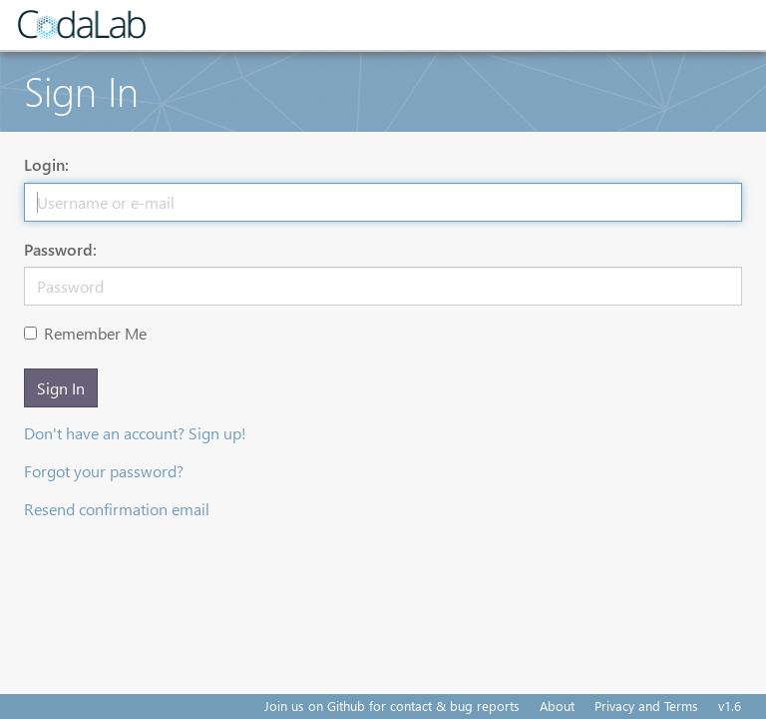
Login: (46, 164)
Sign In (61, 387)
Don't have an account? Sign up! (135, 432)
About (557, 705)
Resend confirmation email (116, 508)
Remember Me (85, 333)
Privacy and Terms (646, 705)
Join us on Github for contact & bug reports (392, 705)
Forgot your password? (104, 470)
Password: (60, 249)
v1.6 (729, 705)
